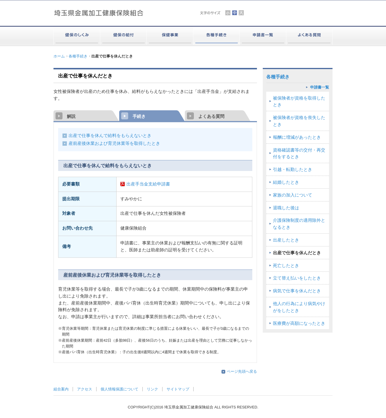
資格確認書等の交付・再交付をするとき (299, 153)
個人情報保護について (119, 389)
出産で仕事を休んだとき (297, 253)
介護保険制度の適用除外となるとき (299, 224)
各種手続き (78, 56)
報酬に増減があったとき (297, 137)
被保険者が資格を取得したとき (299, 101)
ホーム (59, 56)
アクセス (84, 389)
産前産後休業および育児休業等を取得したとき (114, 143)
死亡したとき (286, 265)
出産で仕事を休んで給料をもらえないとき (110, 135)
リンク (152, 389)
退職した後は (286, 208)
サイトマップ (178, 389)
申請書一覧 (319, 87)
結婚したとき (286, 182)
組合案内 (61, 389)
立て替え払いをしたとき (297, 278)
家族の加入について (292, 195)
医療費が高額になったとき (299, 323)
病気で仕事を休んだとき (297, 291)
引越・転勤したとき (292, 169)
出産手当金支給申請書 (148, 184)
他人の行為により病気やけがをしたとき (299, 307)
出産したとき (286, 240)
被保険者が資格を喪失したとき (299, 121)
